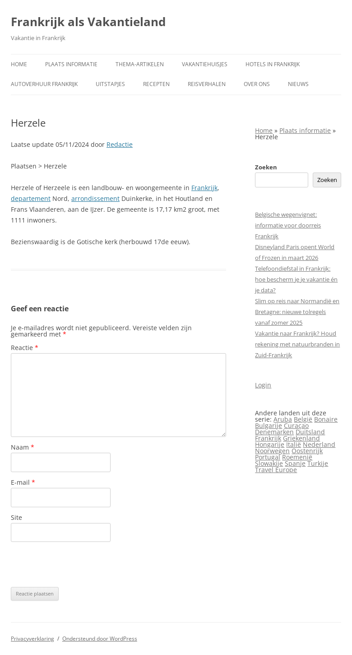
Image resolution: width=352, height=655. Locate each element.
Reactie (24, 347)
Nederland (319, 444)
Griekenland (301, 438)
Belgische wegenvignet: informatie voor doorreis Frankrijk (288, 225)
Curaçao (296, 425)
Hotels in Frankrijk (272, 64)
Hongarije (269, 444)
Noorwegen (272, 450)
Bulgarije (268, 425)
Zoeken (266, 167)
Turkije (317, 463)
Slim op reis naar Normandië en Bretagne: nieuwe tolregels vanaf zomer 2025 (297, 312)
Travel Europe (276, 469)
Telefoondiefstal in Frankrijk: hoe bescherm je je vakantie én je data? (296, 279)
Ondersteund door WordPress (99, 638)
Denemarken (274, 432)
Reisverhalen (207, 84)
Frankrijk (204, 187)
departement (31, 198)
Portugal (267, 457)
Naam (22, 447)
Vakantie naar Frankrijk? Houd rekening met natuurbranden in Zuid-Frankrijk (297, 344)
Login (263, 385)
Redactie (120, 144)
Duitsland (310, 432)
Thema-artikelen (140, 64)
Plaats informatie (71, 64)
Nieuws (298, 84)
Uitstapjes (110, 84)
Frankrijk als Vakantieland (88, 22)
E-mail (23, 482)
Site (16, 517)
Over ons (257, 84)
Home (19, 64)
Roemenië (297, 457)
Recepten (156, 84)
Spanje (295, 463)
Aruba (282, 419)
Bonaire (326, 419)
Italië (293, 444)
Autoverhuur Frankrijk (44, 84)
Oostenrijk (307, 450)
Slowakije (269, 463)
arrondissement (95, 198)
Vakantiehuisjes (204, 64)
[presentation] (79, 564)
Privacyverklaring (32, 638)
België (303, 419)
